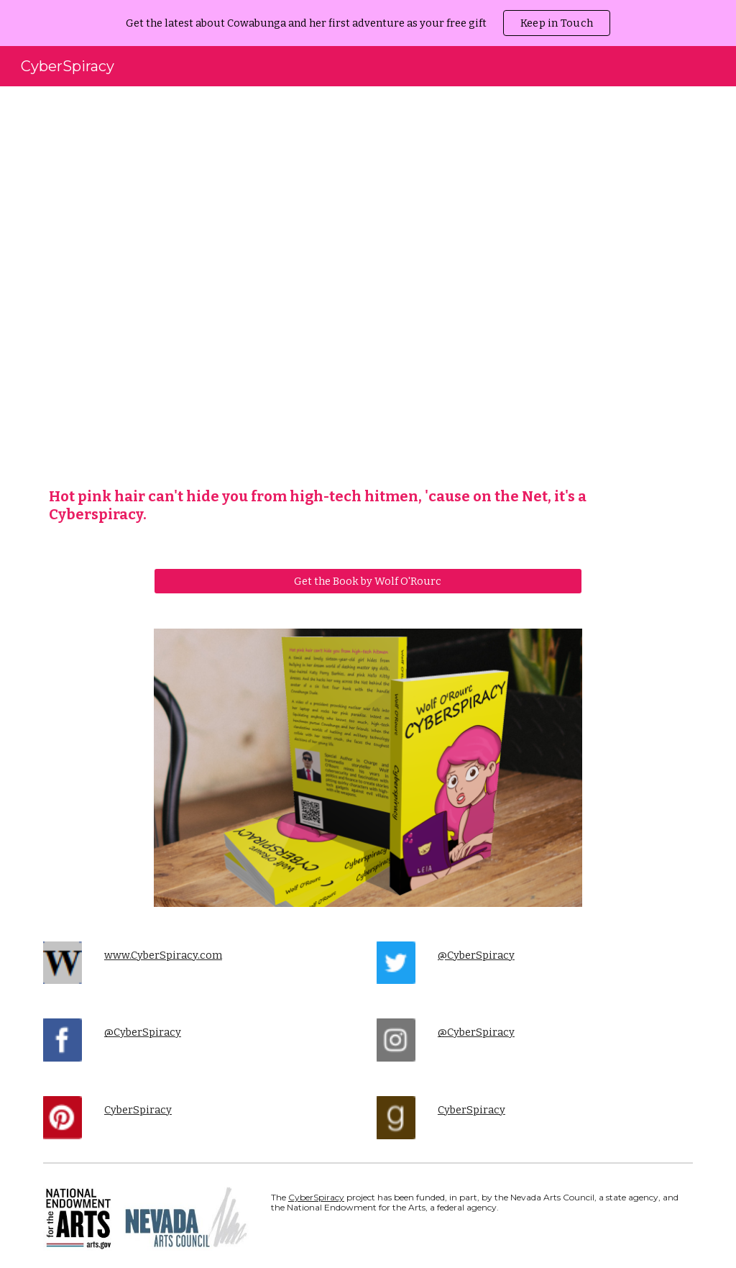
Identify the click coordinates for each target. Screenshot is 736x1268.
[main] (368, 506)
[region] (368, 23)
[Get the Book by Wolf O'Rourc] (368, 581)
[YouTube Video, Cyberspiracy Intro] (368, 291)
